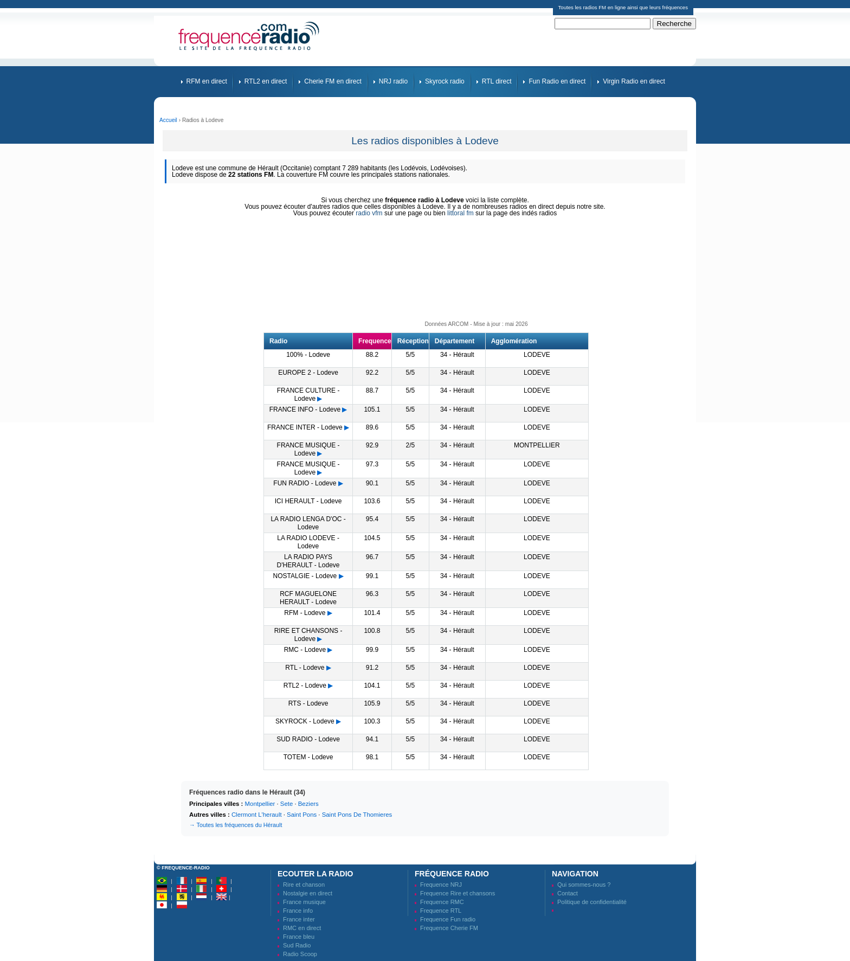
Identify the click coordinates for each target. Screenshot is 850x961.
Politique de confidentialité (592, 902)
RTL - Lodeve (304, 667)
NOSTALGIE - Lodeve (305, 576)
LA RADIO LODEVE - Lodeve (308, 542)
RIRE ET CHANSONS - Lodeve (308, 635)
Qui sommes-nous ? (583, 884)
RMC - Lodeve (305, 650)
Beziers (308, 803)
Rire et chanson (304, 884)
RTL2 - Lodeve (305, 685)
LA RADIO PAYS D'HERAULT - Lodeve (308, 561)
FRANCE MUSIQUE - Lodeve (308, 449)
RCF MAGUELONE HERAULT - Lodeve (308, 598)
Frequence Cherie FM (449, 928)
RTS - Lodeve (308, 703)
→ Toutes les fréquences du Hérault (235, 825)
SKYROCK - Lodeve (304, 721)
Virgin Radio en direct (634, 81)
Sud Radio (297, 945)
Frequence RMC (442, 902)
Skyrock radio (445, 81)
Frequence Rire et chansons (457, 893)
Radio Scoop (300, 954)
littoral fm (460, 213)
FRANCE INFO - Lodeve (304, 409)
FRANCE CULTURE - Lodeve (308, 394)
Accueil (168, 120)
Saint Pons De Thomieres (357, 814)
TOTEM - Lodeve (308, 757)
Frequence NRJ (441, 884)
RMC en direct (302, 928)
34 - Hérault (457, 354)
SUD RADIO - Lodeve (308, 739)
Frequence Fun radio (447, 919)
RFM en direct (206, 81)
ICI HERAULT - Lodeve (308, 501)
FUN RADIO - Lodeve (304, 483)
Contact (567, 893)
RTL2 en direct (265, 81)
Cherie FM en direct (332, 81)
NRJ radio (393, 81)
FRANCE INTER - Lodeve (305, 427)
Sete (286, 803)
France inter (299, 919)
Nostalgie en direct (307, 893)
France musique (304, 902)
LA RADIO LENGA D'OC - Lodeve (308, 523)
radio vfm (369, 213)
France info (298, 910)
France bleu (298, 936)
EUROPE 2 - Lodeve (308, 372)
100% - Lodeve (308, 354)
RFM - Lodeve (304, 613)
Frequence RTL (440, 910)
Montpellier (260, 803)
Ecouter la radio (315, 873)
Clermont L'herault (256, 814)
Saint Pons (302, 814)
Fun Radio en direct (557, 81)
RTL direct (497, 81)
